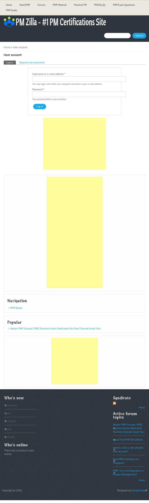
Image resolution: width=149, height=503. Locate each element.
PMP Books (16, 308)
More (142, 407)
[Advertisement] (74, 144)
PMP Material (60, 5)
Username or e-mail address (48, 74)
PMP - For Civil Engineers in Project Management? (128, 472)
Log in (11, 62)
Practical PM (80, 5)
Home (9, 5)
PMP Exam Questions (124, 5)
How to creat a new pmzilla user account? (128, 449)
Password (38, 89)
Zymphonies (139, 490)
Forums (41, 5)
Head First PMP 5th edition (128, 439)
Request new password (32, 62)
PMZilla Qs (99, 5)
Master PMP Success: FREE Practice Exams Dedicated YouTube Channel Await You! (55, 328)
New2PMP (25, 5)
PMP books (11, 10)
